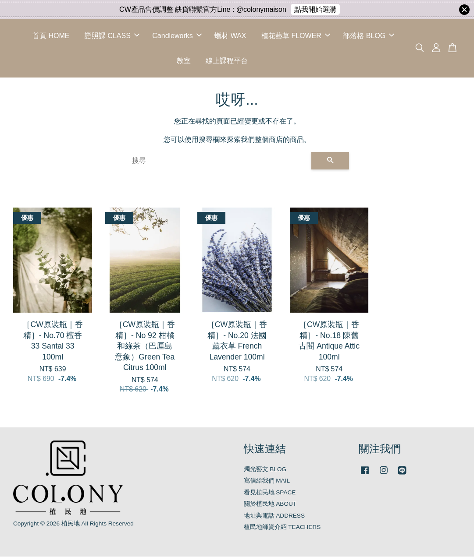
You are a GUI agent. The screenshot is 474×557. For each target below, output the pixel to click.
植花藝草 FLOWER (295, 35)
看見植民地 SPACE (270, 493)
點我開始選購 (315, 9)
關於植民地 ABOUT (270, 504)
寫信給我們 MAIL (267, 481)
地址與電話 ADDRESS (274, 516)
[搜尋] (218, 161)
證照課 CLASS (112, 35)
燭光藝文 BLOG (265, 469)
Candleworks (176, 35)
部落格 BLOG (368, 35)
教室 (184, 60)
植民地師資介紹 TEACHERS (282, 527)
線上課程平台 (227, 60)
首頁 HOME (50, 35)
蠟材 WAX (230, 35)
